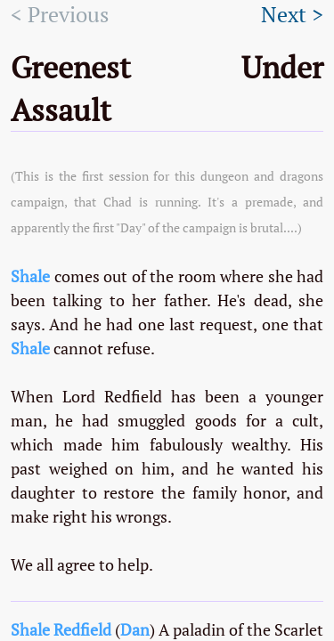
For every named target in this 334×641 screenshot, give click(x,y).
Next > (292, 15)
